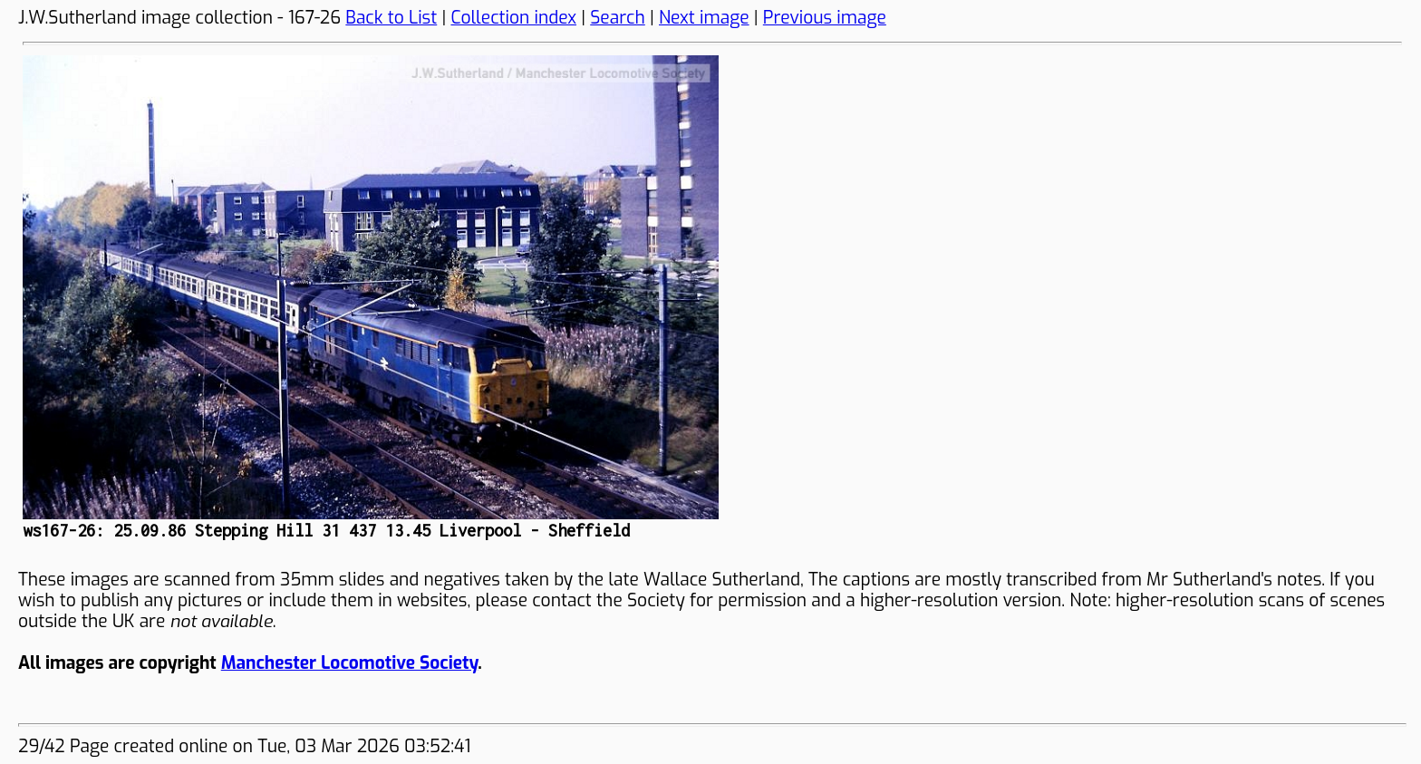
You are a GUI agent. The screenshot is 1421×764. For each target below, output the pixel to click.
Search (617, 17)
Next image (704, 17)
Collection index (513, 17)
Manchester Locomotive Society (349, 663)
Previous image (824, 17)
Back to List (391, 17)
